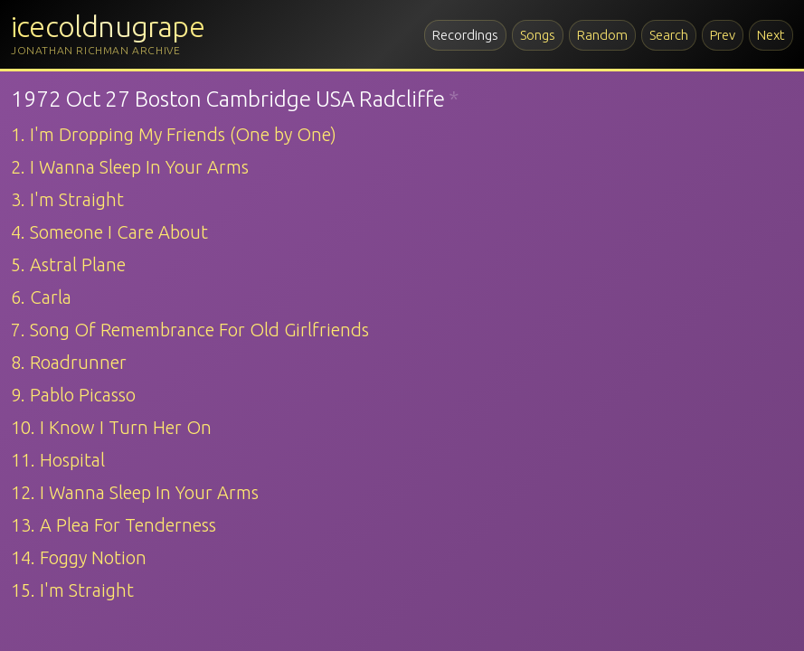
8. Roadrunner (69, 362)
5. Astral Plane (68, 264)
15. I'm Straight (72, 590)
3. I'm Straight (67, 199)
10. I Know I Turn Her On (111, 427)
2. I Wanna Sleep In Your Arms (130, 166)
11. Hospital (58, 459)
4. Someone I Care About (109, 232)
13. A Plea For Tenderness (113, 524)
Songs (537, 34)
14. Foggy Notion (79, 557)
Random (602, 34)
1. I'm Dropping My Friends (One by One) (173, 134)
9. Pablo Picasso (73, 394)
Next (771, 34)
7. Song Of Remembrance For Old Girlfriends (190, 329)
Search (668, 34)
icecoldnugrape (107, 26)
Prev (722, 34)
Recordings (465, 34)
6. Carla (41, 297)
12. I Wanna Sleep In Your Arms (135, 492)
